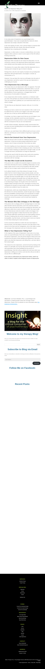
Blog (22, 631)
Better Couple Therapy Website (22, 616)
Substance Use (22, 597)
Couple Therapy (22, 582)
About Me (22, 633)
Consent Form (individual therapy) (22, 606)
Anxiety (22, 591)
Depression (17, 10)
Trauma (22, 594)
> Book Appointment (22, 636)
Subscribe (36, 363)
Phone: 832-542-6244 (22, 643)
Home (22, 626)
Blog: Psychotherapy (22, 618)
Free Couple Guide (22, 614)
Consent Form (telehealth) (22, 609)
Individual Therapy (22, 581)
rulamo (7, 10)
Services (22, 628)
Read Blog (38, 662)
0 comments (23, 10)
